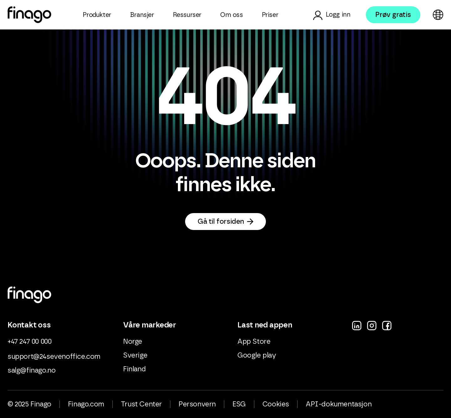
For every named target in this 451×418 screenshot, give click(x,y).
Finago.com (86, 404)
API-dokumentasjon (338, 404)
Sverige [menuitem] (135, 355)
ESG (239, 404)
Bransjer (142, 15)
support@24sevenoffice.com (54, 356)
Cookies (275, 404)
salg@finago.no (31, 370)
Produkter (97, 15)
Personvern (197, 404)
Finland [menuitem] (134, 369)
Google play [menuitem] (256, 355)
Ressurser (187, 15)
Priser (270, 15)
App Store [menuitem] (253, 341)
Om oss (231, 15)
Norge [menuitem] (132, 341)
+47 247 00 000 (29, 341)
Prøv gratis (393, 14)
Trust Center (141, 404)
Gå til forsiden (221, 221)
